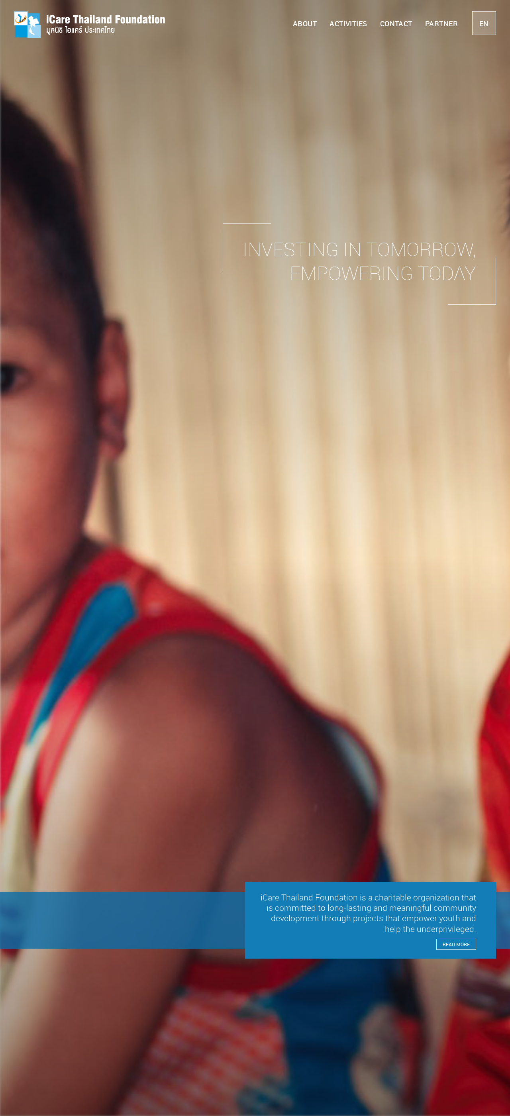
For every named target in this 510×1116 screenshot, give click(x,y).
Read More (456, 944)
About (305, 23)
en (484, 23)
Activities (348, 23)
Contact (396, 23)
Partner (441, 23)
